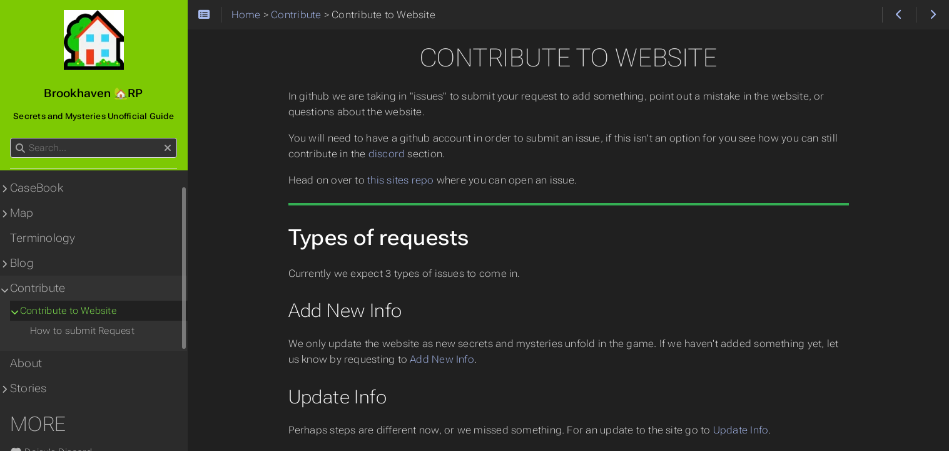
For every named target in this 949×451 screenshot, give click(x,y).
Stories (28, 388)
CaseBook (36, 188)
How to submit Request (82, 330)
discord (386, 154)
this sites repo (400, 180)
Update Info (741, 430)
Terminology (43, 238)
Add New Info (442, 359)
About (26, 363)
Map (22, 213)
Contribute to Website (68, 310)
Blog (22, 263)
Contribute (37, 288)
